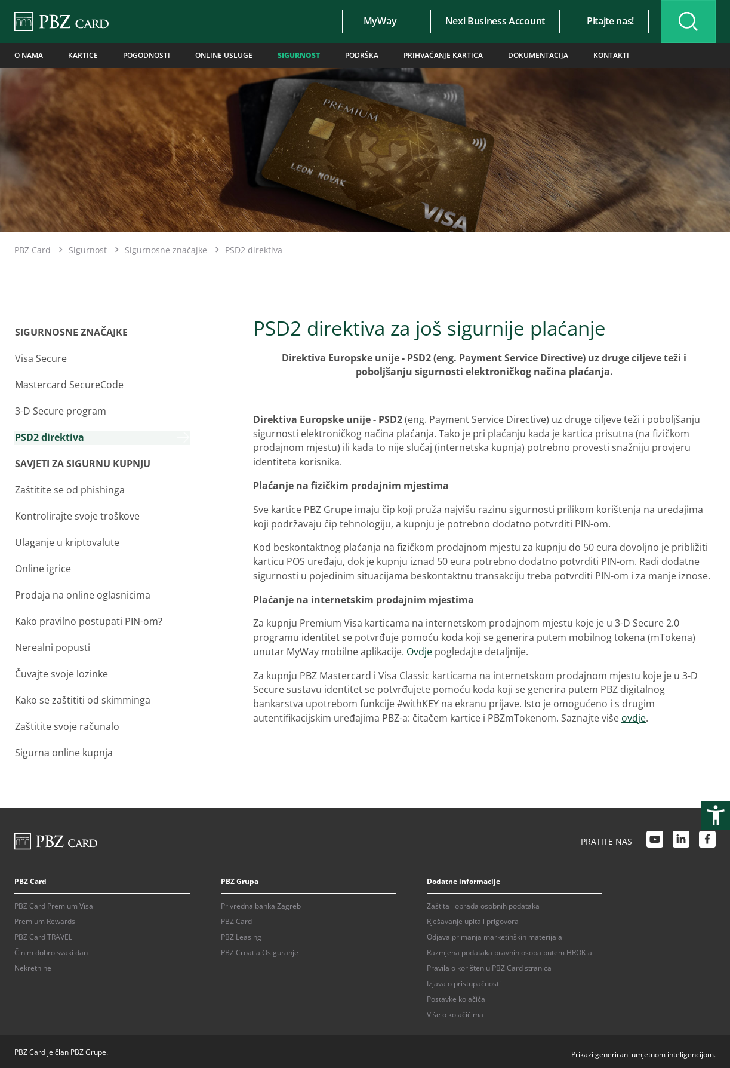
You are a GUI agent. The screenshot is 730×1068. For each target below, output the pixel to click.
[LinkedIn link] (681, 838)
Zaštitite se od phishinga (69, 488)
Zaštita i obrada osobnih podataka (483, 903)
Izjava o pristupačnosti (464, 981)
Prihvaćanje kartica (443, 55)
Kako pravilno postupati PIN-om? (88, 619)
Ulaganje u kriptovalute (66, 541)
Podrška (361, 55)
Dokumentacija (538, 55)
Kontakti (611, 55)
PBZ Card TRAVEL (43, 934)
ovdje (633, 718)
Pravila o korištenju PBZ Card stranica (489, 965)
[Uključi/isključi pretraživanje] (688, 21)
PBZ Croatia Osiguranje (259, 950)
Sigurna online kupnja (63, 750)
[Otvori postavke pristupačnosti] (715, 815)
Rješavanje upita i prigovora (473, 919)
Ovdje (419, 651)
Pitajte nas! (608, 20)
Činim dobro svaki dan (51, 950)
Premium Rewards (44, 919)
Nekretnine (32, 965)
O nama (28, 55)
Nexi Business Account (493, 20)
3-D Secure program (60, 410)
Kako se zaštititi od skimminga (82, 697)
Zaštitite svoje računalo (66, 724)
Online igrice (42, 566)
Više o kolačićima (455, 1012)
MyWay (378, 20)
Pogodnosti (146, 55)
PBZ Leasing (241, 934)
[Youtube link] (654, 838)
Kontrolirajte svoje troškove (76, 514)
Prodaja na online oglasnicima (82, 593)
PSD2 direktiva (49, 436)
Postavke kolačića (456, 997)
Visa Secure (40, 357)
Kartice (83, 55)
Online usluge (223, 55)
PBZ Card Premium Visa (53, 903)
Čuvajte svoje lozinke (60, 671)
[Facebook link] (707, 838)
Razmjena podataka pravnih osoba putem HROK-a (509, 950)
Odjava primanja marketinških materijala (494, 934)
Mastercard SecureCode (68, 384)
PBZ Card (32, 249)
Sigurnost (299, 55)
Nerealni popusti (52, 645)
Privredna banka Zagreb (261, 903)
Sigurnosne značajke (166, 249)
